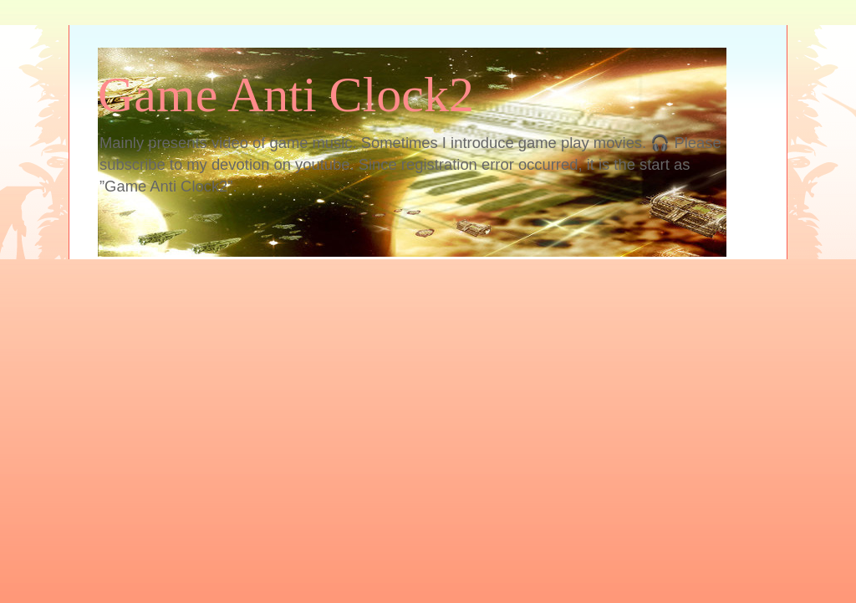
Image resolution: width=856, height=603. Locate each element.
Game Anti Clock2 (286, 94)
